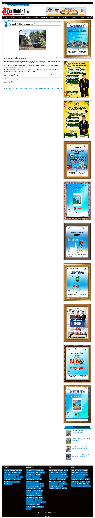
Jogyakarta (14, 472)
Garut (65, 472)
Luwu (35, 488)
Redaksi (26, 5)
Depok (57, 472)
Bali (8, 470)
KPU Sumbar (75, 479)
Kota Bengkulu (63, 474)
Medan (60, 483)
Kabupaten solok (30, 486)
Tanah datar (34, 502)
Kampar (37, 486)
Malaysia (87, 479)
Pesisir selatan (38, 495)
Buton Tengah (39, 479)
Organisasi (82, 481)
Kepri (18, 474)
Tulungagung (40, 506)
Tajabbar (29, 502)
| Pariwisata (30, 17)
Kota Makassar (63, 477)
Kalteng (10, 474)
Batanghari (42, 472)
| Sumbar (47, 17)
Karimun (42, 486)
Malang (56, 483)
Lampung (6, 477)
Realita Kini (41, 512)
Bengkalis (38, 474)
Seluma (41, 497)
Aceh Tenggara (36, 470)
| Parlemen (14, 17)
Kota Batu (51, 477)
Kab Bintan (36, 481)
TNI (88, 483)
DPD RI (77, 470)
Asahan (28, 472)
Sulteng (6, 481)
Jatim (9, 472)
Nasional (74, 481)
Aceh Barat (29, 470)
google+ (89, 3)
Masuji (39, 488)
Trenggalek (29, 504)
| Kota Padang (76, 17)
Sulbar (18, 479)
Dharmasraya (30, 481)
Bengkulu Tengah (31, 479)
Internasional (79, 477)
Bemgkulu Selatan (31, 474)
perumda (85, 486)
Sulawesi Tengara (12, 479)
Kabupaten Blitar (30, 483)
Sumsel (6, 483)
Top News (69, 427)
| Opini (52, 17)
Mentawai (29, 490)
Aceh (5, 470)
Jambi (20, 470)
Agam (42, 470)
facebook (86, 3)
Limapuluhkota (30, 488)
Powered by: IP (47, 516)
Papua (21, 477)
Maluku (11, 477)
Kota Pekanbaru (52, 481)
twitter (84, 3)
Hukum (73, 477)
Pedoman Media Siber (19, 5)
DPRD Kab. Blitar (75, 472)
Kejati (80, 479)
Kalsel (5, 474)
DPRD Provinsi (84, 474)
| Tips (83, 17)
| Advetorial (22, 17)
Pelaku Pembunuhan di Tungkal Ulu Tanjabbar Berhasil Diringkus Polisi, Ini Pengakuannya (80, 448)
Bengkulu (12, 470)
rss (91, 3)
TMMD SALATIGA (12, 80)
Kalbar (19, 472)
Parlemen (74, 483)
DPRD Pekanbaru (76, 474)
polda (89, 486)
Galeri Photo (86, 427)
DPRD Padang (84, 472)
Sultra (10, 481)
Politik (84, 483)
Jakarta (50, 474)
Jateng (5, 472)
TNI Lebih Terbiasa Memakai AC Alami (23, 24)
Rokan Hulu (35, 497)
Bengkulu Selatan (36, 477)
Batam (37, 472)
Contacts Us (10, 5)
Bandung (51, 470)
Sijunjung (32, 499)
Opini (78, 481)
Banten (32, 472)
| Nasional (7, 17)
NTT (18, 477)
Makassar (51, 483)
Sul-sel (5, 479)
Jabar (17, 470)
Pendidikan (79, 483)
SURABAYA (52, 488)
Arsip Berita (77, 427)
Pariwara (88, 481)
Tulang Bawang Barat (31, 506)
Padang (65, 483)
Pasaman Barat (30, 495)
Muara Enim (40, 490)
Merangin (34, 490)
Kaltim (14, 474)
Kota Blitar (57, 477)
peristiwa (80, 486)
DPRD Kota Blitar (84, 470)
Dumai (61, 472)
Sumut (10, 483)
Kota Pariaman (52, 479)
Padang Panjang (53, 486)
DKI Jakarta (52, 472)
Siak (28, 499)
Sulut (14, 481)
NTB (15, 477)
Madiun (63, 481)
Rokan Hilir (29, 497)
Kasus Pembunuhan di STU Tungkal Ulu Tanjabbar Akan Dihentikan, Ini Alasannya (81, 456)
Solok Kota (64, 488)
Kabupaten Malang (39, 483)
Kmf (83, 479)
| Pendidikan (67, 17)
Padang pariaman (37, 493)
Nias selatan (29, 493)
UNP (75, 486)
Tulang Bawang (36, 504)
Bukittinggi (60, 470)
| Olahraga (59, 17)
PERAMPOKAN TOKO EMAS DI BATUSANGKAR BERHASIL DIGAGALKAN (79, 432)
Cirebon (66, 470)
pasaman (29, 508)
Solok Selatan (38, 499)
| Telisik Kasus (39, 17)
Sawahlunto (58, 488)
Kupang (59, 481)
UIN (72, 486)
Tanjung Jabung (41, 502)
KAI (83, 477)
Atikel (73, 470)
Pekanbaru (60, 486)
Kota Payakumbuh (61, 479)
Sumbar (17, 481)
